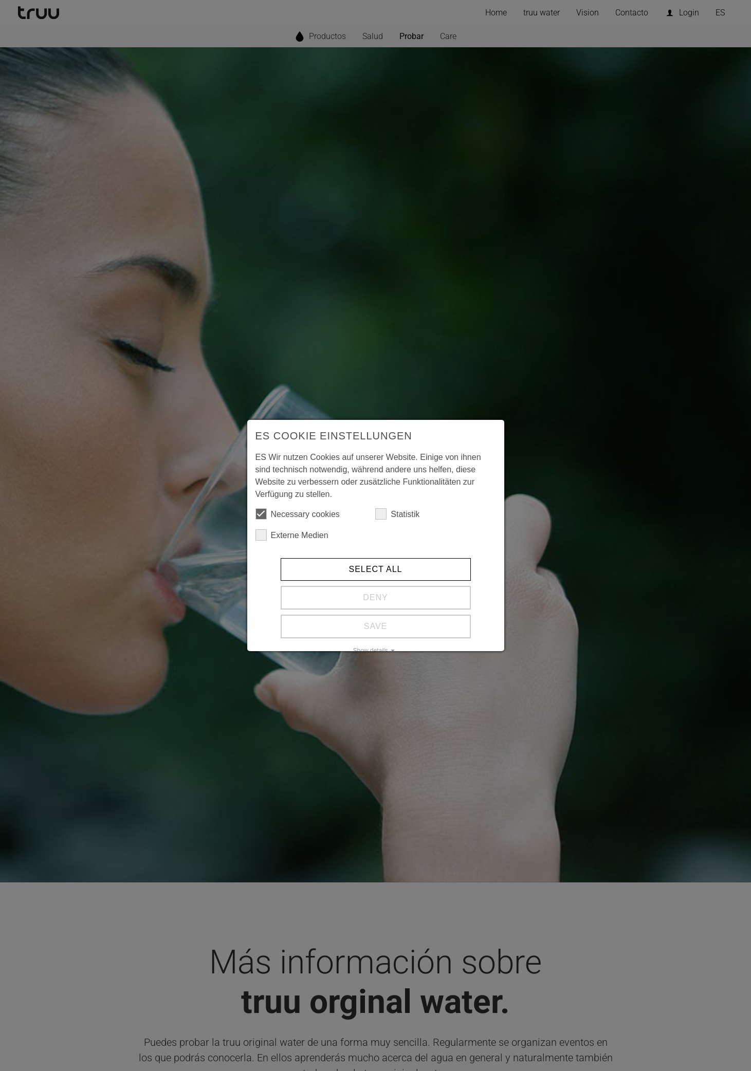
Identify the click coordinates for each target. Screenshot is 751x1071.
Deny (375, 597)
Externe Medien (291, 535)
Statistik (397, 514)
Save (376, 626)
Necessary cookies (297, 514)
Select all (375, 569)
